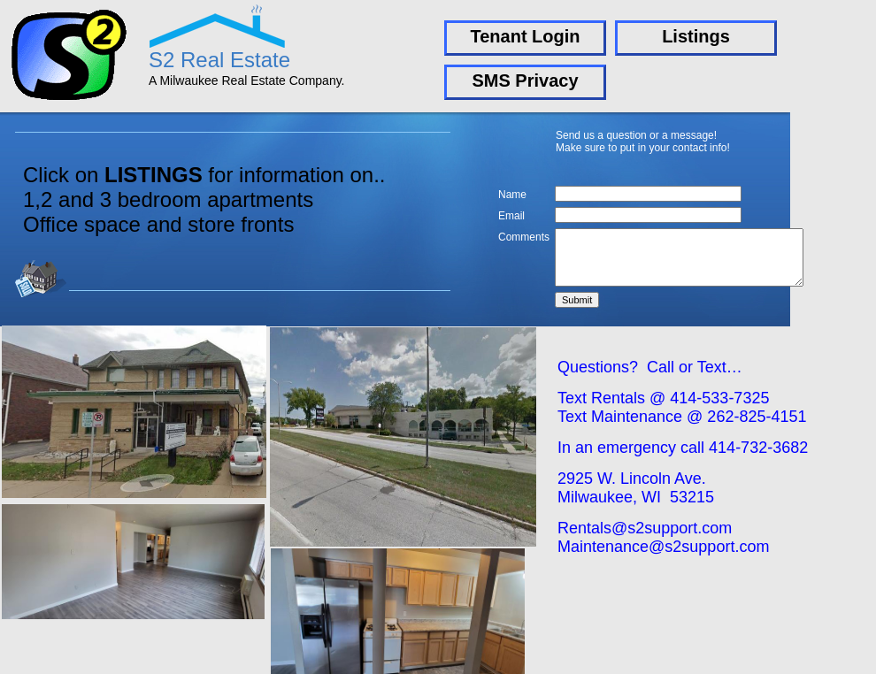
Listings (696, 36)
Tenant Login (525, 36)
